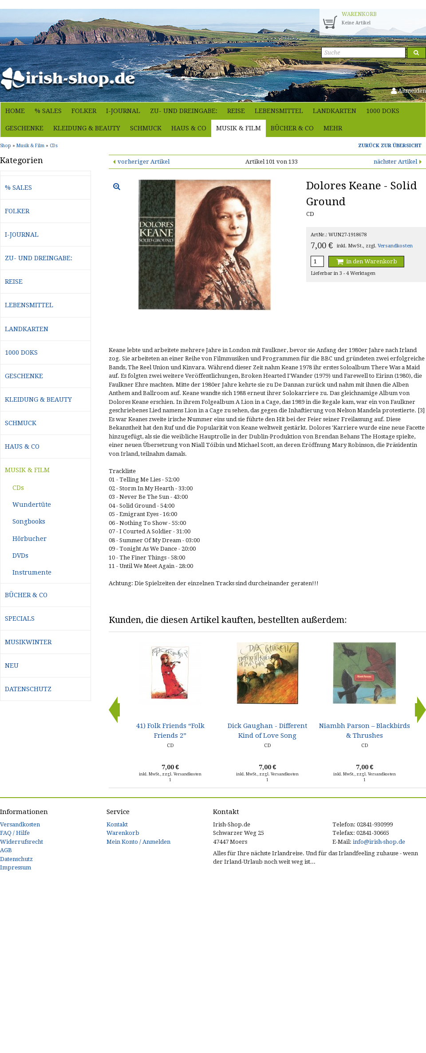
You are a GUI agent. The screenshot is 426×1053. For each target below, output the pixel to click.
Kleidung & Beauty (86, 128)
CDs (18, 487)
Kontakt (117, 824)
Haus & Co (188, 128)
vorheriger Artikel (144, 161)
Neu (12, 665)
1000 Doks (382, 110)
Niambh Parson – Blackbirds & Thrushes (364, 731)
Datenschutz (28, 689)
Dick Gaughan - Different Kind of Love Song (268, 731)
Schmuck (146, 128)
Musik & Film (238, 128)
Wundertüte (31, 504)
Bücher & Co (292, 128)
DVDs (20, 555)
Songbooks (28, 521)
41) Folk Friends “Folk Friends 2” (170, 731)
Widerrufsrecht (21, 841)
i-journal (123, 110)
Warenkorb (122, 833)
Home (15, 110)
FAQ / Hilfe (15, 833)
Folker (83, 110)
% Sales (48, 110)
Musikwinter (28, 642)
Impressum (15, 867)
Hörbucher (29, 538)
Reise (236, 110)
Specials (20, 618)
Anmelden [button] (408, 90)
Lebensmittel (279, 110)
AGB (6, 850)
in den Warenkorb (366, 261)
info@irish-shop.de (379, 841)
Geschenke (24, 128)
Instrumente (31, 572)
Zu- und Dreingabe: (183, 110)
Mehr (332, 128)
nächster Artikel (395, 161)
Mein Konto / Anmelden (138, 841)
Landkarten (334, 110)
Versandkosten (395, 246)
